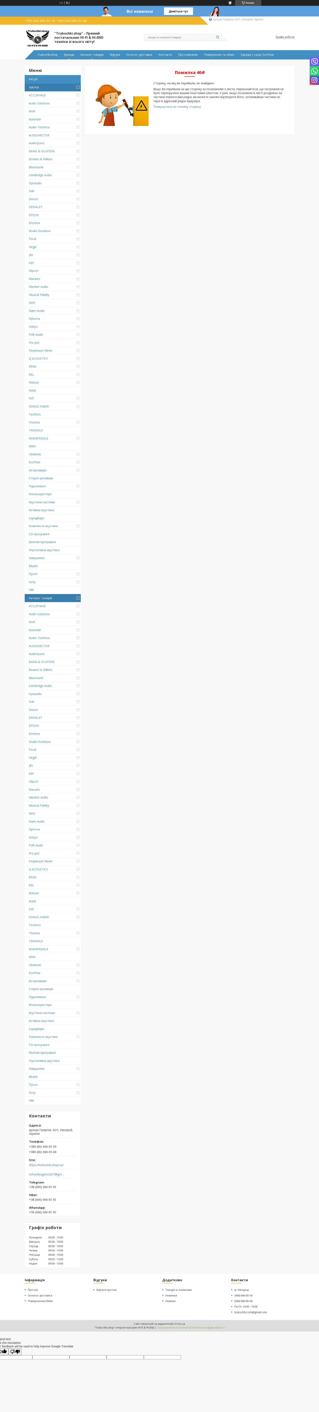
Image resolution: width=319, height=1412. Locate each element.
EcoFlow (34, 462)
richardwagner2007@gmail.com (47, 1174)
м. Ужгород (241, 1290)
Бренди (69, 54)
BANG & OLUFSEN (41, 151)
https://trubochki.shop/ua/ (46, 1165)
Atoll (32, 111)
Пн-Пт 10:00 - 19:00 (246, 1306)
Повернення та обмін (219, 54)
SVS (31, 398)
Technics (35, 414)
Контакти (165, 54)
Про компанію (188, 54)
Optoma (34, 319)
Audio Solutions (39, 103)
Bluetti (33, 566)
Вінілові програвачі (42, 542)
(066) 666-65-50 (243, 1295)
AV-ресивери (37, 470)
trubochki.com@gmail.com (250, 1312)
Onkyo (33, 327)
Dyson (33, 574)
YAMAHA (35, 454)
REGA (32, 366)
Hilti (31, 590)
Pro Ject (34, 343)
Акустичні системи (42, 502)
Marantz (34, 279)
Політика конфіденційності (208, 1327)
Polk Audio (36, 334)
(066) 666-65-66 (243, 1301)
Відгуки (115, 54)
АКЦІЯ (33, 79)
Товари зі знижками (178, 1290)
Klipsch (33, 271)
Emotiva (34, 223)
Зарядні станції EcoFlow (257, 54)
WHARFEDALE (38, 438)
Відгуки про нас (107, 1290)
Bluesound (36, 167)
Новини (170, 1301)
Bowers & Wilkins (40, 159)
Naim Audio (37, 311)
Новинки (171, 1295)
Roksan (34, 382)
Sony (32, 582)
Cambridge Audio (40, 175)
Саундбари (36, 518)
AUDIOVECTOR (39, 135)
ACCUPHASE (37, 95)
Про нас (33, 1290)
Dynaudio (35, 183)
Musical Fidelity (39, 295)
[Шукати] (218, 37)
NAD (32, 303)
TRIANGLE (36, 430)
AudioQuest (37, 143)
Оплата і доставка (139, 54)
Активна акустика (41, 510)
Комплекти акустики (43, 526)
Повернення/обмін (40, 1301)
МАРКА (34, 87)
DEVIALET (35, 207)
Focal (32, 239)
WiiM (32, 446)
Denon (33, 199)
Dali (31, 191)
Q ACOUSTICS (38, 359)
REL (31, 374)
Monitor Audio (38, 287)
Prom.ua (180, 1324)
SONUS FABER (39, 406)
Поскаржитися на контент (173, 1327)
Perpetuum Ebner (40, 350)
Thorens (34, 422)
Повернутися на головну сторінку (177, 107)
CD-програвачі (39, 534)
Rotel (32, 390)
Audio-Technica (39, 127)
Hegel (33, 247)
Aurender (35, 119)
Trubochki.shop (47, 54)
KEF (31, 263)
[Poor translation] (15, 1351)
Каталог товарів (92, 54)
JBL (31, 255)
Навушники (36, 558)
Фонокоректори (40, 494)
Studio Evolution (40, 231)
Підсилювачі (37, 486)
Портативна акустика (44, 550)
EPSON (34, 215)
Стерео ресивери (41, 478)
